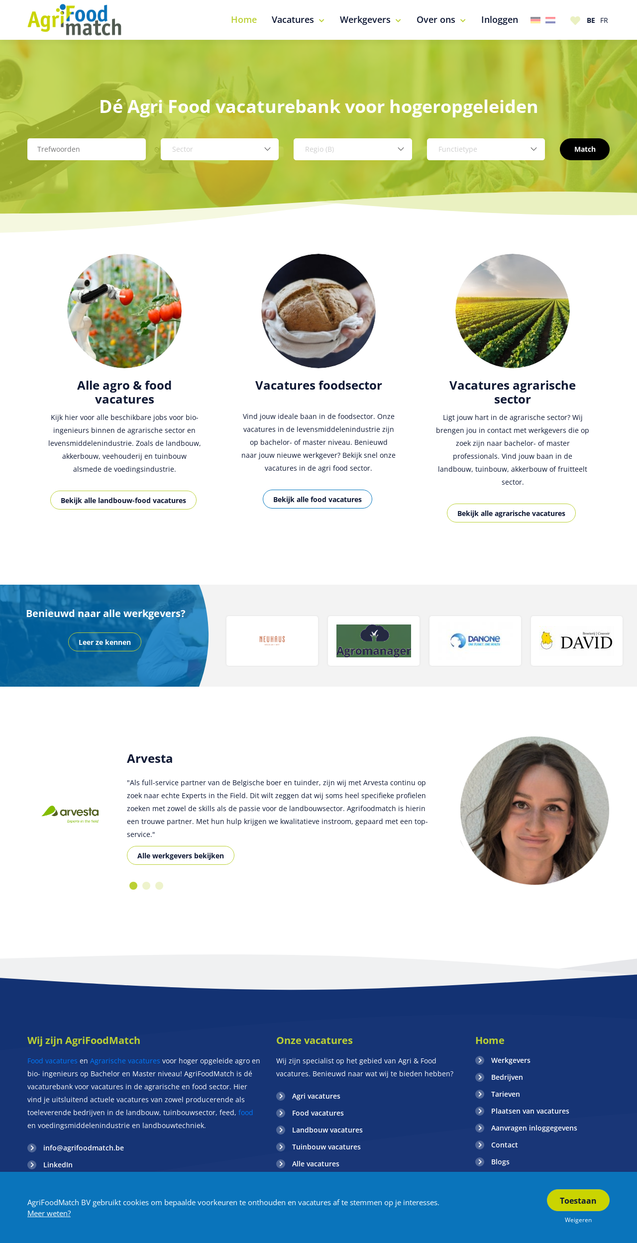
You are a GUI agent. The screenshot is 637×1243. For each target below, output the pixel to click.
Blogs (500, 1161)
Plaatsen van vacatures (530, 1111)
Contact (504, 1144)
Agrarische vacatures (125, 1060)
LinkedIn (58, 1164)
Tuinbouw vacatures (326, 1146)
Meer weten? (49, 1213)
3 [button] (159, 885)
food (244, 1112)
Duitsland (535, 20)
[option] (124, 393)
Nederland (550, 20)
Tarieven (505, 1094)
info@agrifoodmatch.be (83, 1147)
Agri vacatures (316, 1096)
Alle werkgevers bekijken (180, 855)
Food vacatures (52, 1060)
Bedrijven (507, 1077)
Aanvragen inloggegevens (534, 1128)
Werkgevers (511, 1060)
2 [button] (146, 885)
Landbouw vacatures (327, 1130)
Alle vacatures (315, 1163)
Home (490, 1040)
